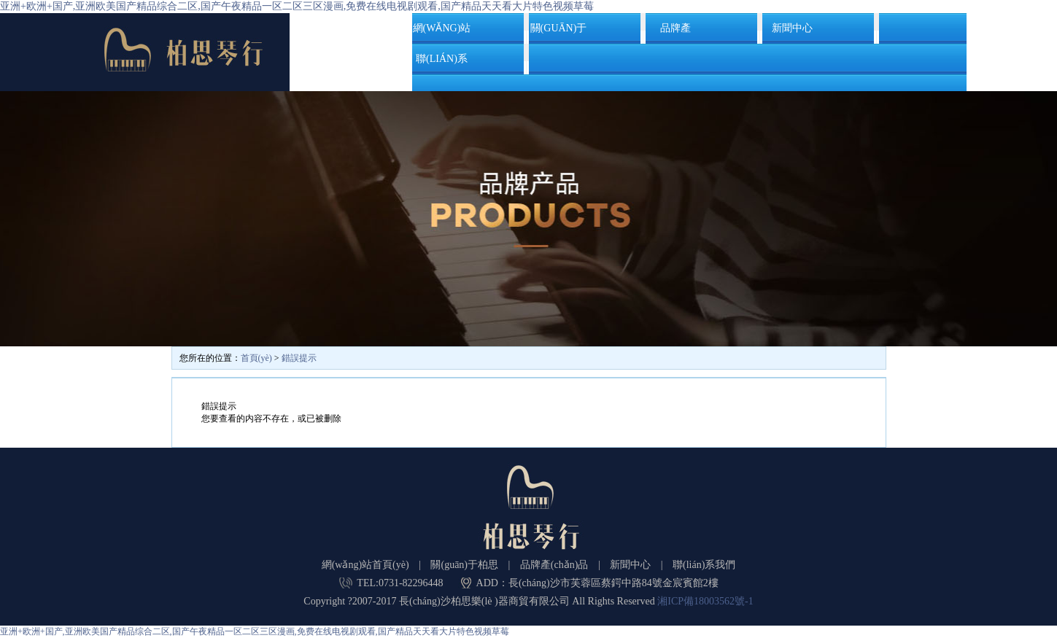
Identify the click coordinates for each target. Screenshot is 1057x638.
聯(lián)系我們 (442, 63)
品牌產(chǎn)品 (675, 33)
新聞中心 (792, 28)
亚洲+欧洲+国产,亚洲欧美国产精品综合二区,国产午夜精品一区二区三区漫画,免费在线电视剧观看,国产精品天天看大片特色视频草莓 (297, 6)
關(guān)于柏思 (558, 33)
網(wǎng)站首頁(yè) (442, 33)
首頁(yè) (256, 358)
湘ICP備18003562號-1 (705, 601)
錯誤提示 (299, 358)
